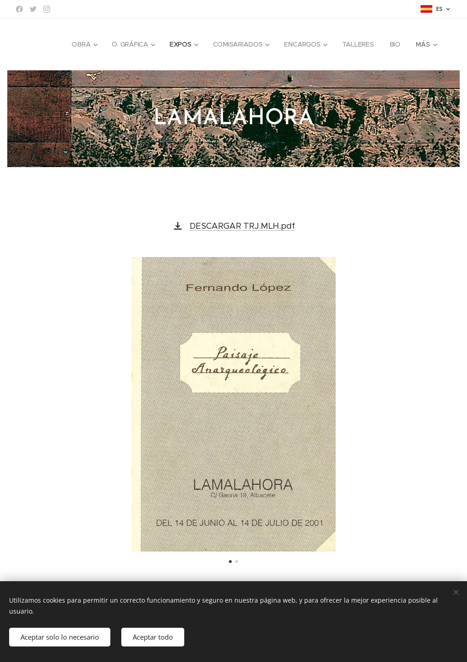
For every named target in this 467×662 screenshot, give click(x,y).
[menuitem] (83, 44)
